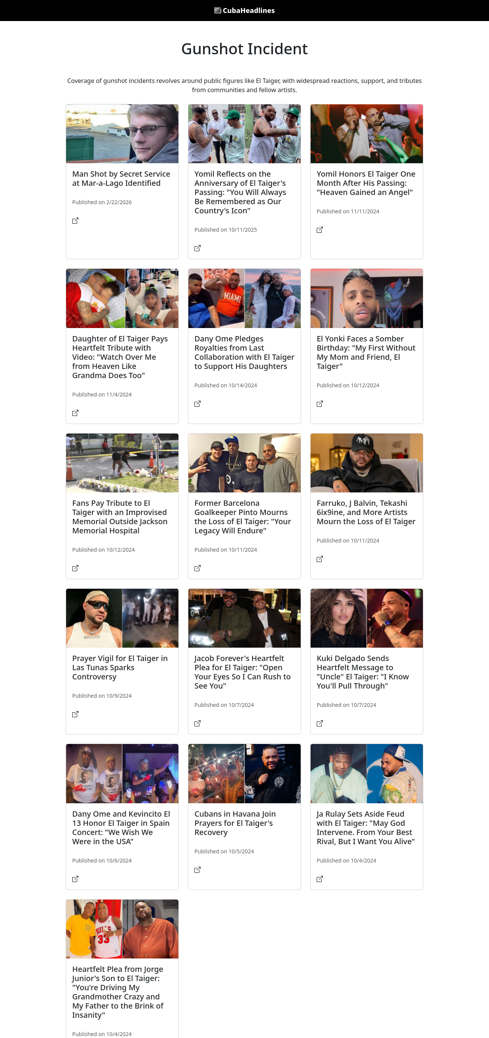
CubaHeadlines (244, 10)
